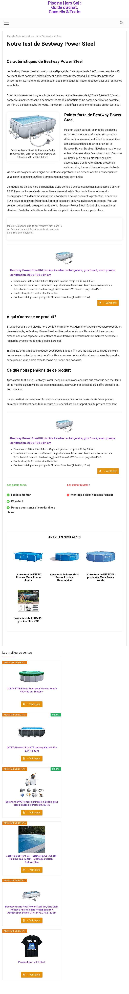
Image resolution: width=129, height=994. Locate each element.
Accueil (10, 36)
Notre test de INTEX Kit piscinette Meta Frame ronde (100, 581)
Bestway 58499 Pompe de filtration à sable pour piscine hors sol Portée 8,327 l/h (32, 810)
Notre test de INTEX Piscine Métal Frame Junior (28, 581)
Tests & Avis (21, 36)
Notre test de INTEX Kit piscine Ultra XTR (28, 627)
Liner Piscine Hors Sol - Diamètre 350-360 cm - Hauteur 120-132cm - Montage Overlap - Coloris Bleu (32, 865)
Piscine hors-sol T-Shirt (31, 969)
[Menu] (6, 22)
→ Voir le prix (110, 304)
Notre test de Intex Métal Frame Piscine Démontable (64, 581)
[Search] (121, 22)
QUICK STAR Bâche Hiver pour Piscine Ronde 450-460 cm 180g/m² (32, 697)
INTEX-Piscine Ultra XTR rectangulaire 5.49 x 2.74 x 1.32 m (32, 756)
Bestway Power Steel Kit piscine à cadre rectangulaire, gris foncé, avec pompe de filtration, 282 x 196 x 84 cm (59, 272)
